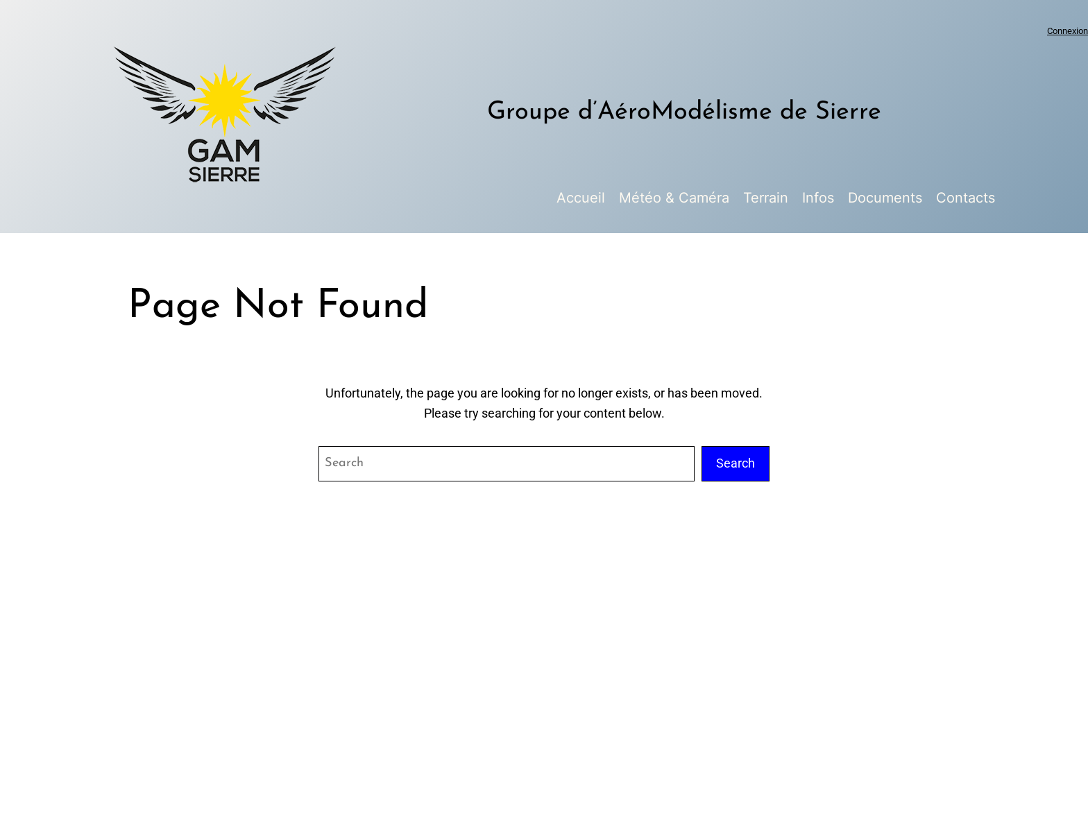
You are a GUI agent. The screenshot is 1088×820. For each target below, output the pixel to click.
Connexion (1067, 31)
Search (735, 463)
